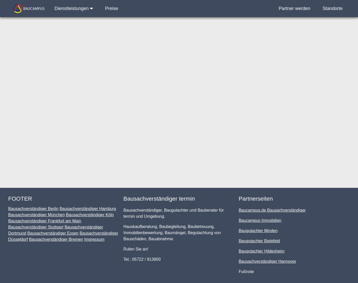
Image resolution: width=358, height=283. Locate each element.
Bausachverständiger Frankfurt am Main (44, 221)
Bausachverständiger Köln (90, 215)
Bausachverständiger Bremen (56, 239)
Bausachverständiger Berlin (33, 208)
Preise (111, 8)
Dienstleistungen (74, 8)
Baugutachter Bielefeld (259, 241)
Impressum (94, 239)
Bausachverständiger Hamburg (87, 208)
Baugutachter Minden (258, 230)
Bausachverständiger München (36, 215)
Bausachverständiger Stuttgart (35, 227)
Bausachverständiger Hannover (267, 261)
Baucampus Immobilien (260, 220)
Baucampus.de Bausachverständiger (272, 210)
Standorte (333, 8)
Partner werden (294, 8)
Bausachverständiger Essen (52, 233)
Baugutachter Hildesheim (262, 251)
